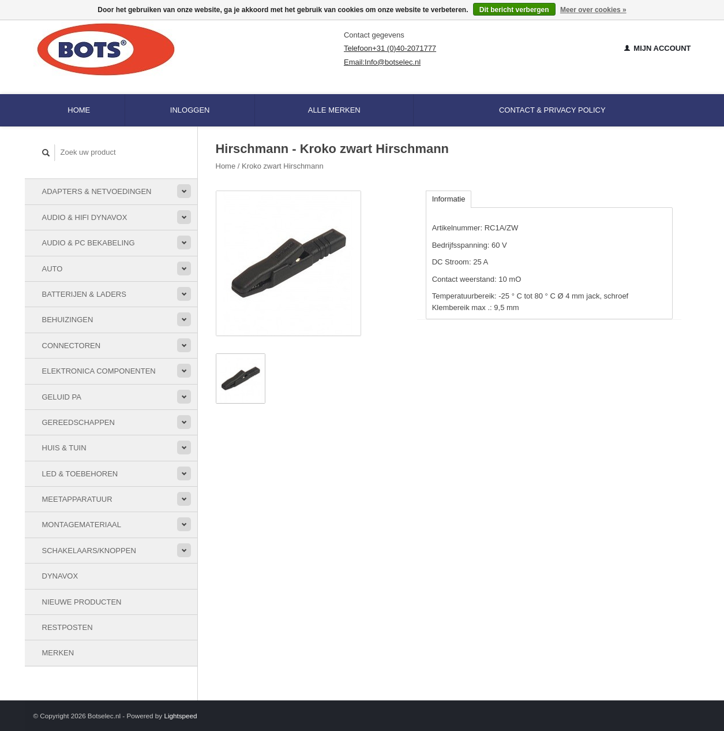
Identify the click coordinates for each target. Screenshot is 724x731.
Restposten (67, 627)
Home (78, 110)
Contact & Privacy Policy (552, 110)
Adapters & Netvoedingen (97, 191)
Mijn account (657, 48)
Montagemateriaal (81, 524)
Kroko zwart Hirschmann (283, 166)
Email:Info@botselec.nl (382, 62)
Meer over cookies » (593, 10)
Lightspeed (180, 715)
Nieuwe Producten (82, 602)
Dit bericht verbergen (514, 10)
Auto (52, 268)
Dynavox (60, 576)
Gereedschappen (78, 422)
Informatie (449, 199)
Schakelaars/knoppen (89, 550)
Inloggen (190, 110)
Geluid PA (61, 397)
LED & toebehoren (80, 473)
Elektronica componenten (99, 371)
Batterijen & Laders (84, 294)
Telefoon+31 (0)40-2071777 (390, 48)
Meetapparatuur (77, 499)
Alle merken (334, 110)
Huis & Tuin (64, 447)
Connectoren (71, 345)
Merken (58, 652)
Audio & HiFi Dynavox (84, 217)
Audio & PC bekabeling (88, 242)
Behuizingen (67, 319)
